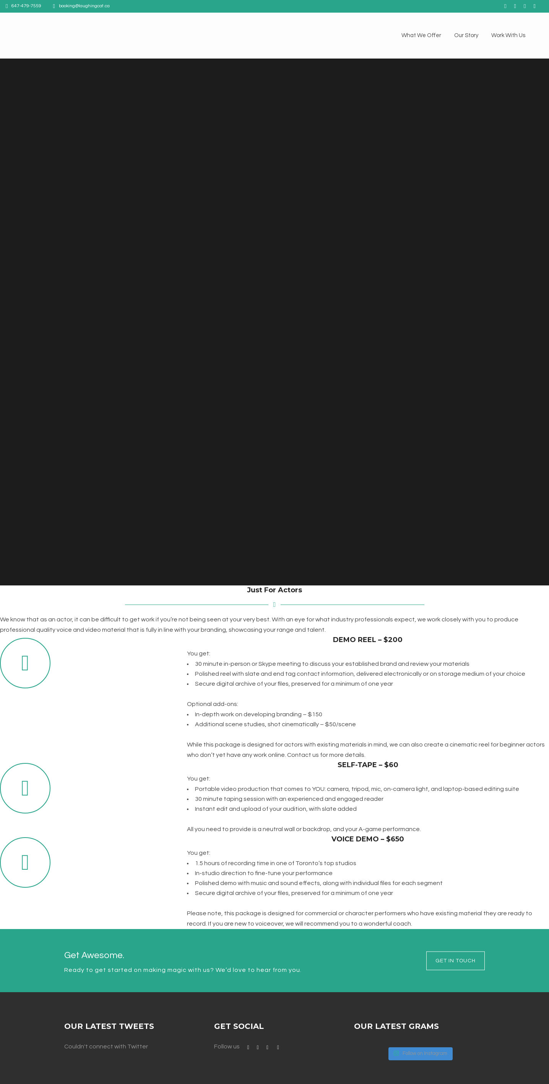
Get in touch (455, 960)
